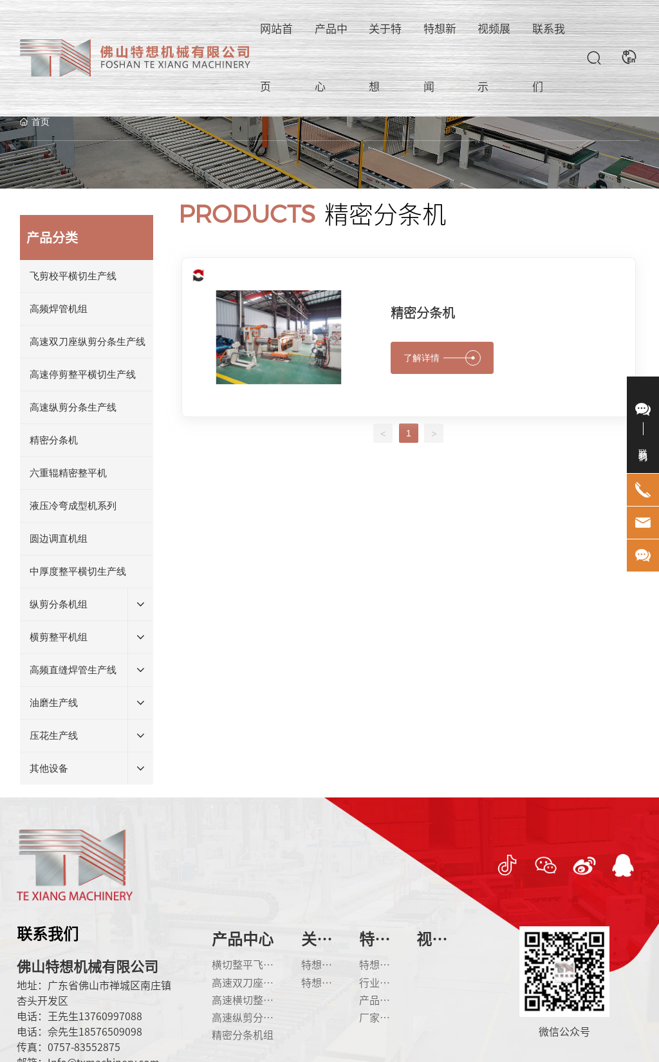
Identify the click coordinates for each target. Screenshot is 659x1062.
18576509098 (110, 1032)
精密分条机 (423, 312)
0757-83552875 (84, 1047)
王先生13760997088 (95, 1016)
